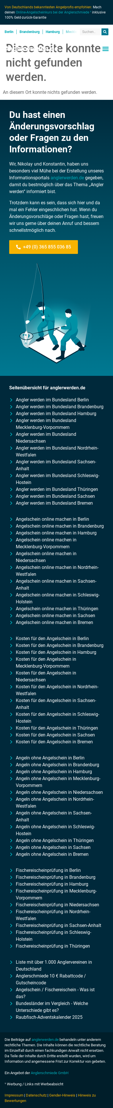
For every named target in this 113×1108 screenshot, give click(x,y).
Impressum (14, 1095)
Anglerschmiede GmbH (49, 1073)
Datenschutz (36, 1095)
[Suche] (104, 31)
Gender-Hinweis (62, 1095)
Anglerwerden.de (31, 49)
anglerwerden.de (67, 177)
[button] (105, 49)
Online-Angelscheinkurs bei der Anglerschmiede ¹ (53, 12)
